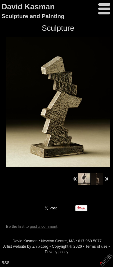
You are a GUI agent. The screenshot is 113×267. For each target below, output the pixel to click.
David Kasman (28, 6)
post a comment (43, 226)
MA (72, 241)
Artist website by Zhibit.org (25, 246)
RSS (5, 262)
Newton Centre (54, 241)
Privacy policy (56, 252)
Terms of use (96, 246)
